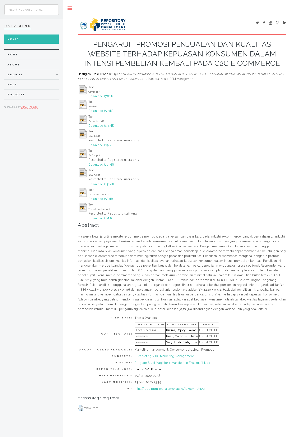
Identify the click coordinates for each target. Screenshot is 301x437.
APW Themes (29, 106)
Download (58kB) (100, 199)
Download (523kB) (101, 110)
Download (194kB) (101, 145)
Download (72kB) (100, 96)
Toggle (69, 8)
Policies (16, 94)
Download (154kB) (101, 125)
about (14, 64)
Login (13, 39)
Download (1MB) (100, 218)
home (13, 54)
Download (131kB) (101, 184)
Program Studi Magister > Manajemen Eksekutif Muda (172, 362)
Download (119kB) (101, 164)
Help (12, 84)
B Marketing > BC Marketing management (164, 356)
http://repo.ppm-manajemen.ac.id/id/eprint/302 (170, 388)
